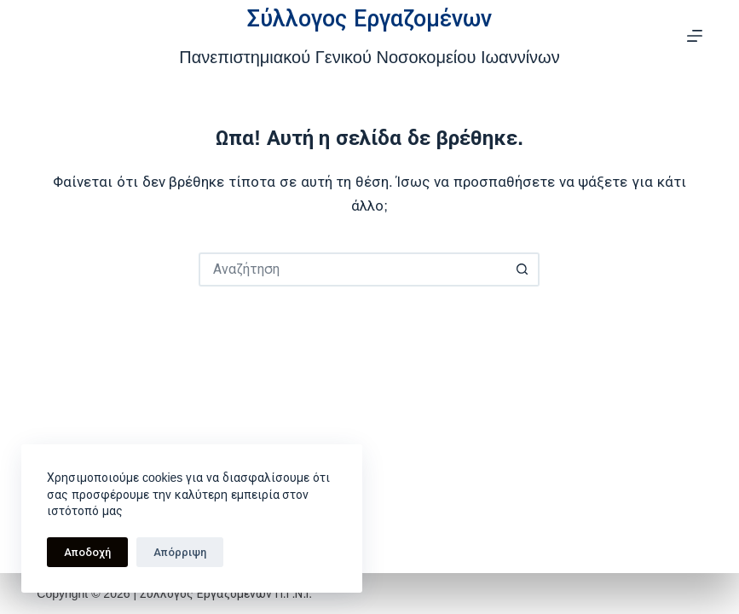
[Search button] (522, 269)
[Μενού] (694, 35)
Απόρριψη (179, 552)
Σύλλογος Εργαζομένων (369, 19)
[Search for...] (352, 269)
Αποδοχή (87, 552)
